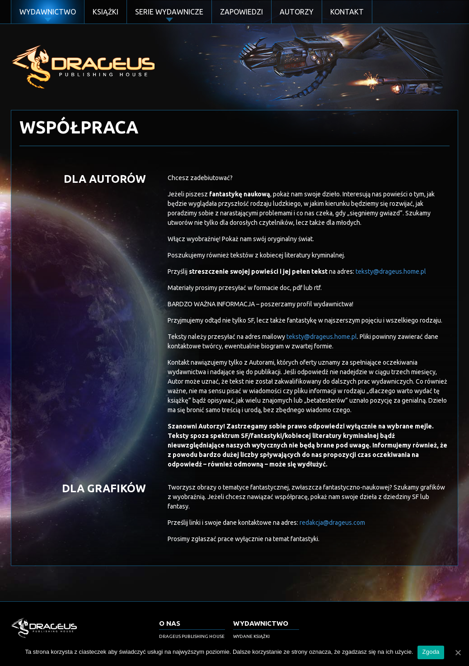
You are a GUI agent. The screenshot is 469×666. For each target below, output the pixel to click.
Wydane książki (251, 636)
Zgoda (430, 651)
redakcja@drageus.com (332, 522)
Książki (105, 12)
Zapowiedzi (241, 12)
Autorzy (297, 12)
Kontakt (347, 12)
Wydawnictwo (47, 12)
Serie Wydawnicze (169, 12)
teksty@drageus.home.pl (391, 271)
